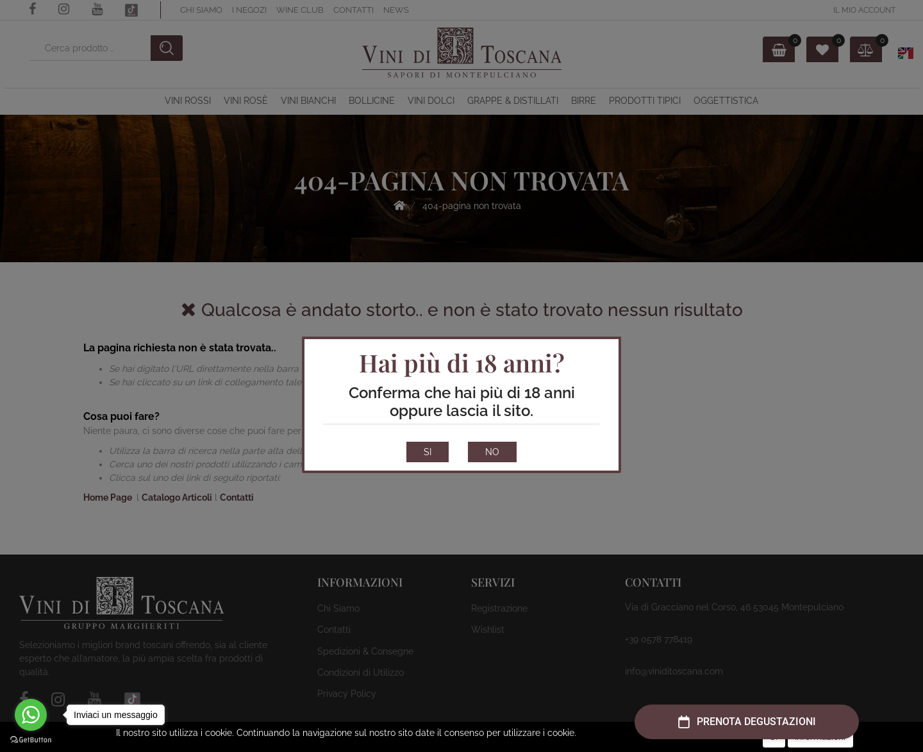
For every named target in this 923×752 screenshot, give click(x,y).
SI (427, 452)
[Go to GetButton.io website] (30, 739)
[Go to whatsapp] (31, 715)
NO (492, 452)
